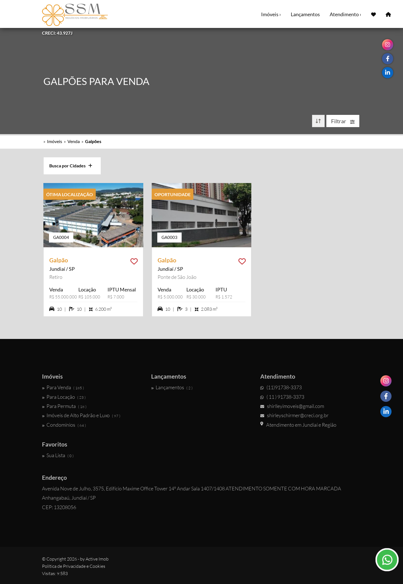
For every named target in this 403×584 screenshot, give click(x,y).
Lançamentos (305, 14)
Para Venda (63, 387)
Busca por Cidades (70, 165)
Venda (73, 141)
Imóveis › (271, 14)
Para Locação (64, 397)
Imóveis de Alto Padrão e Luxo (81, 415)
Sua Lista (58, 455)
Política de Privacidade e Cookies (73, 566)
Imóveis (54, 141)
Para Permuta (64, 406)
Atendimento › (345, 14)
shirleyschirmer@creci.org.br (294, 415)
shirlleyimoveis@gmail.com (292, 406)
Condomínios (64, 425)
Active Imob (97, 559)
